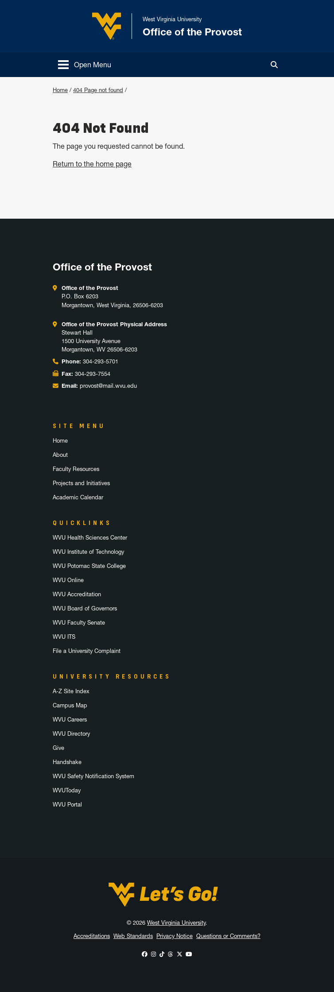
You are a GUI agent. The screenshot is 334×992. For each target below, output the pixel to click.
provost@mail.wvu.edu (108, 385)
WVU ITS (64, 636)
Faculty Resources (76, 469)
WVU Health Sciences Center (90, 537)
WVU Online (68, 580)
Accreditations (92, 936)
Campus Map (70, 705)
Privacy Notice (174, 936)
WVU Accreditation (77, 594)
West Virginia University (176, 922)
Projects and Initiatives (81, 483)
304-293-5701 (100, 361)
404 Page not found (98, 90)
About (60, 455)
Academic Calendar (78, 497)
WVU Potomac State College (89, 566)
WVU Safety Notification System (93, 776)
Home (60, 90)
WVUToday (67, 790)
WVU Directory (71, 733)
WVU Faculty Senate (79, 622)
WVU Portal (67, 804)
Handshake (67, 762)
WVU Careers (70, 719)
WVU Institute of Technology (88, 551)
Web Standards (133, 936)
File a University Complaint (86, 651)
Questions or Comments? (228, 936)
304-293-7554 (92, 374)
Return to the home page (92, 163)
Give (58, 748)
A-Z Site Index (71, 691)
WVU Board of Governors (85, 608)
